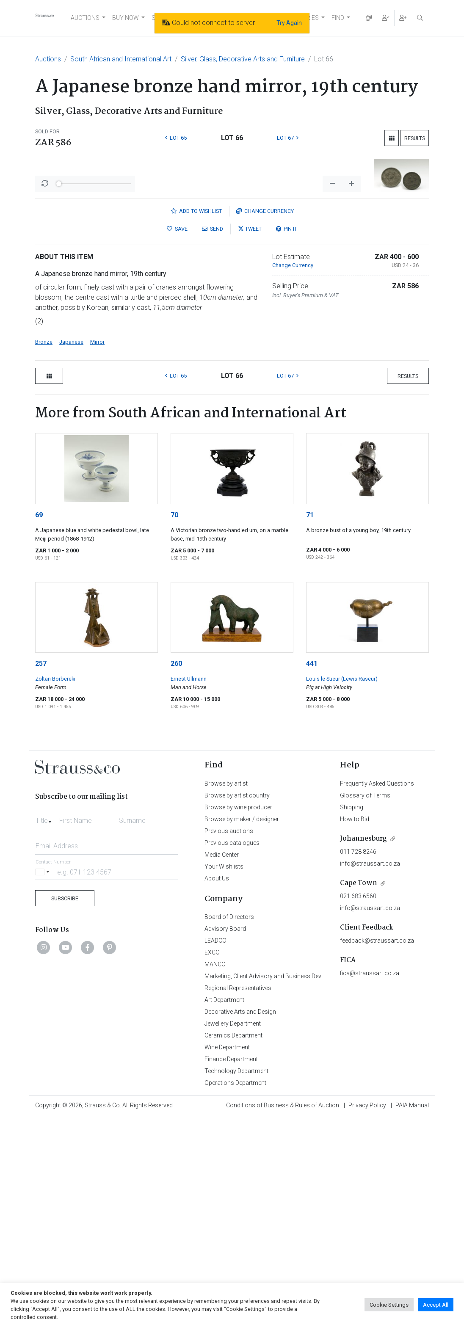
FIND (337, 17)
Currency (265, 420)
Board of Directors (229, 1126)
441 (312, 873)
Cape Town (358, 1092)
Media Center (221, 1063)
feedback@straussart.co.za (377, 1149)
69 (39, 724)
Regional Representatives (237, 1197)
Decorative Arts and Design (240, 1220)
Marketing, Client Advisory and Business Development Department (291, 1185)
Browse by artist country (237, 1004)
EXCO (212, 1161)
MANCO (215, 1173)
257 (41, 873)
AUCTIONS (85, 17)
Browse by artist (226, 992)
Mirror (97, 551)
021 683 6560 (358, 1105)
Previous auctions (228, 1040)
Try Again (289, 22)
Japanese (71, 551)
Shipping (351, 1016)
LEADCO (215, 1149)
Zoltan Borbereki (55, 888)
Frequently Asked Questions (377, 992)
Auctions (48, 59)
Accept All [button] (435, 1305)
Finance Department (231, 1268)
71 (310, 724)
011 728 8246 (358, 1060)
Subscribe (64, 1107)
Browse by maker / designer (241, 1028)
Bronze (43, 551)
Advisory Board (225, 1137)
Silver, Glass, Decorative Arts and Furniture (243, 59)
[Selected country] (44, 1081)
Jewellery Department (232, 1232)
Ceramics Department (233, 1244)
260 (176, 873)
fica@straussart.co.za (369, 1182)
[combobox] (45, 1027)
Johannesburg (363, 1048)
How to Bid (354, 1028)
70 (174, 724)
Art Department (224, 1209)
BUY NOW (125, 17)
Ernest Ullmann (189, 888)
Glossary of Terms (365, 1004)
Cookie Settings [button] (389, 1305)
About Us (216, 1087)
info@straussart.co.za (370, 1072)
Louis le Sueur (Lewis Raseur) (342, 888)
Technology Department (236, 1280)
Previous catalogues (232, 1051)
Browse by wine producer (238, 1016)
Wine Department (227, 1256)
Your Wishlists (223, 1075)
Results (414, 138)
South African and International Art (120, 59)
